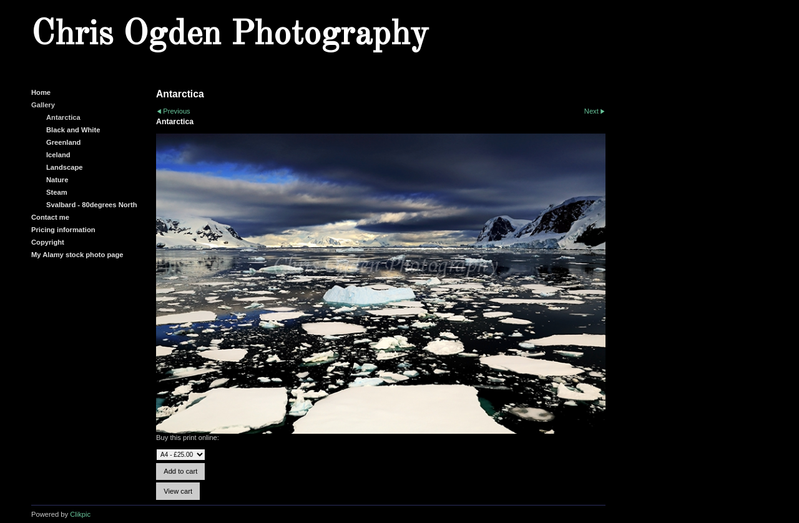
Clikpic (80, 514)
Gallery (43, 105)
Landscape (64, 167)
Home (41, 92)
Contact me (50, 217)
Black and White (73, 130)
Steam (56, 192)
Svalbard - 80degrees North (91, 204)
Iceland (58, 155)
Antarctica (63, 117)
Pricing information (63, 229)
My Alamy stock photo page (77, 254)
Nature (57, 179)
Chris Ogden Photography (229, 34)
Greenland (63, 142)
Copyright (47, 242)
